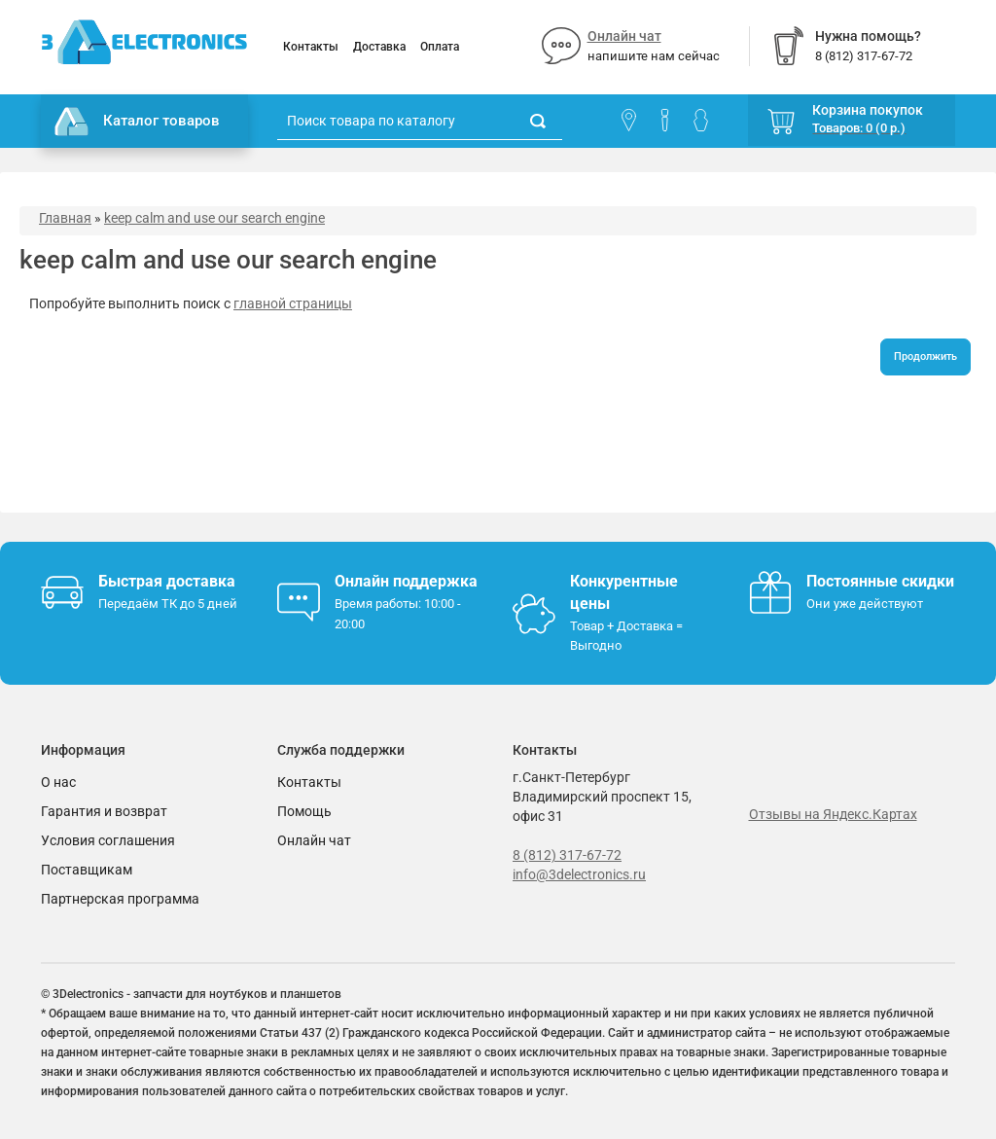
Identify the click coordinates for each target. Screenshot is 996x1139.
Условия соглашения (108, 840)
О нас (58, 782)
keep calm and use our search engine (214, 218)
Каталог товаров (137, 121)
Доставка (379, 46)
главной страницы (292, 303)
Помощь (304, 811)
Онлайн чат (624, 36)
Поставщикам (86, 869)
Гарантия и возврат (104, 811)
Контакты (310, 46)
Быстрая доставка (166, 581)
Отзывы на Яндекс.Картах (833, 814)
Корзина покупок (867, 110)
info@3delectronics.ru (579, 874)
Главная (65, 218)
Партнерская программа (120, 899)
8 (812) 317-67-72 (567, 855)
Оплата (439, 46)
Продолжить (925, 356)
